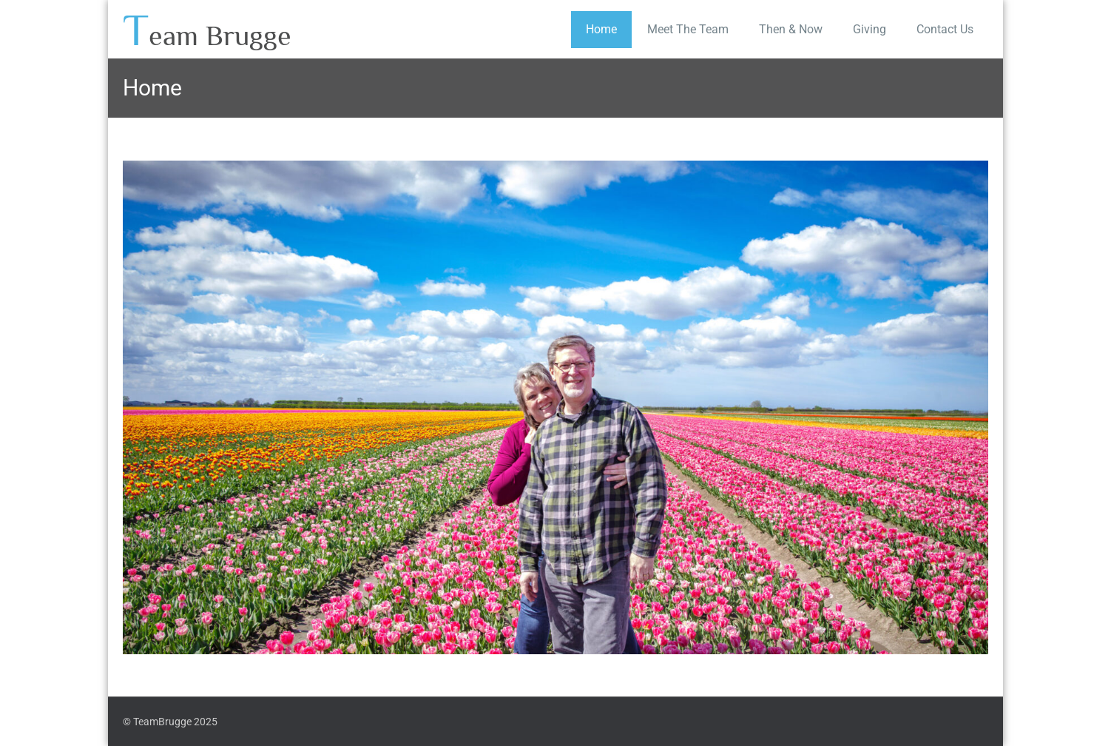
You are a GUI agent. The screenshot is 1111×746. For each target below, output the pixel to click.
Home (601, 29)
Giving (869, 29)
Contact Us (944, 29)
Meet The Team (688, 29)
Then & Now (791, 29)
